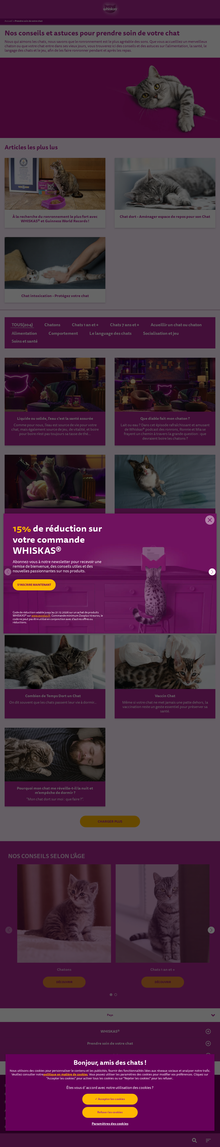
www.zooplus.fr (40, 615)
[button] (212, 571)
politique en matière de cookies (65, 1074)
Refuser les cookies (110, 1112)
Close (209, 520)
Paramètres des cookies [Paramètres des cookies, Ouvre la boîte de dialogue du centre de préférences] (110, 1123)
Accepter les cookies (111, 1099)
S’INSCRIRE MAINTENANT (34, 585)
